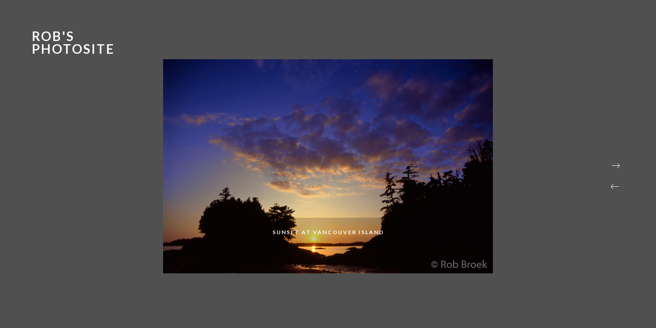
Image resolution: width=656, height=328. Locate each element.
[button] (615, 187)
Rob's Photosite (73, 42)
